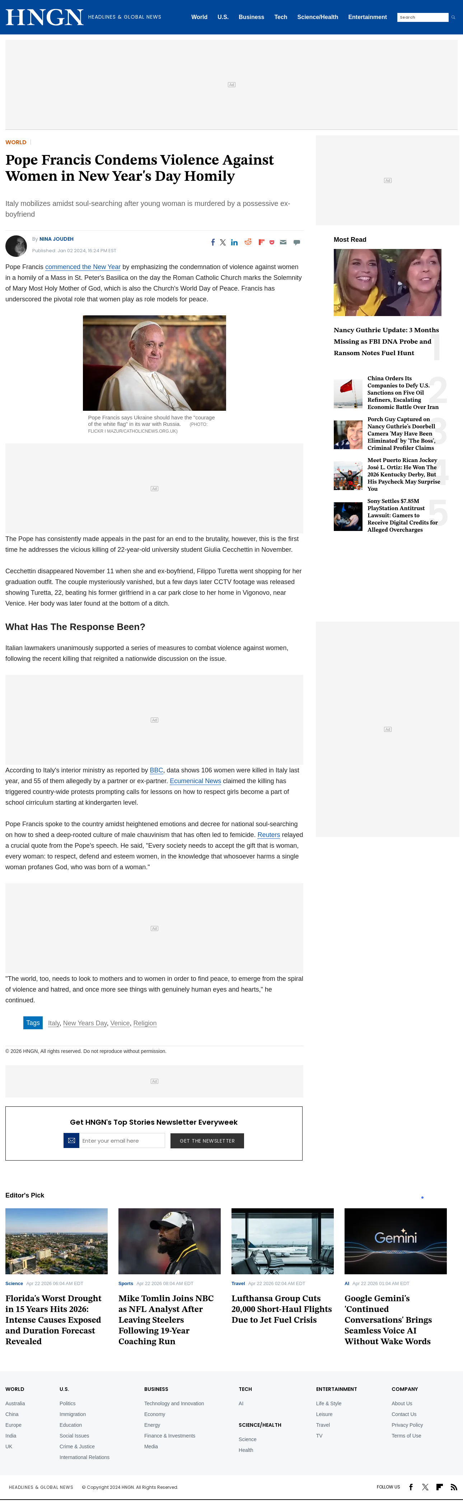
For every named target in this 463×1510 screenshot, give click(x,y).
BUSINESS (156, 1389)
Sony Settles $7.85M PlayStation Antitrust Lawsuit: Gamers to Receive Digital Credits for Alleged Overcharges (403, 516)
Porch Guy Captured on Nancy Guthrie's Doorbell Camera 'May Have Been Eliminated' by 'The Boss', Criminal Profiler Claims (402, 434)
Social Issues (74, 1436)
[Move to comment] (297, 242)
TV (319, 1436)
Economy (154, 1414)
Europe (13, 1425)
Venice (120, 1023)
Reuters (268, 834)
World (199, 17)
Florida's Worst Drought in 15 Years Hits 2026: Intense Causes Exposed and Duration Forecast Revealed (53, 1320)
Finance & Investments (169, 1436)
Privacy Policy (407, 1425)
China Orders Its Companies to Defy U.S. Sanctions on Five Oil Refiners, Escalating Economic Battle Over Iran (403, 393)
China (12, 1414)
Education (71, 1425)
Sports (125, 1283)
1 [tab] (422, 1197)
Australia (15, 1403)
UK (8, 1446)
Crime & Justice (77, 1446)
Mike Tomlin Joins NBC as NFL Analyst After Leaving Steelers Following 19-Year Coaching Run (166, 1320)
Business (251, 17)
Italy (54, 1023)
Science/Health (318, 17)
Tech (280, 17)
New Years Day (85, 1023)
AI (347, 1283)
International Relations (84, 1457)
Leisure (324, 1414)
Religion (145, 1023)
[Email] (283, 242)
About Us (402, 1403)
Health (246, 1450)
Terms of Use (406, 1436)
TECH (245, 1389)
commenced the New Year (83, 267)
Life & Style (329, 1403)
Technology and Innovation (174, 1403)
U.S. (223, 17)
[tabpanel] (61, 1279)
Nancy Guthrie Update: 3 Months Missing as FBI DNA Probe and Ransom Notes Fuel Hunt (386, 342)
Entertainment (367, 17)
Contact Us (404, 1414)
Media (151, 1446)
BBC (156, 770)
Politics (67, 1403)
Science (14, 1283)
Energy (152, 1425)
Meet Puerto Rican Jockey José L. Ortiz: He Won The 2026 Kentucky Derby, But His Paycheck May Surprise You (404, 475)
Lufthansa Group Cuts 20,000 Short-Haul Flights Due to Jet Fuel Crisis (282, 1310)
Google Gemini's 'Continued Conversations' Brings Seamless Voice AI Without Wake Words (388, 1320)
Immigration (73, 1414)
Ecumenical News (195, 781)
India (10, 1436)
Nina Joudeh (56, 239)
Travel (238, 1283)
